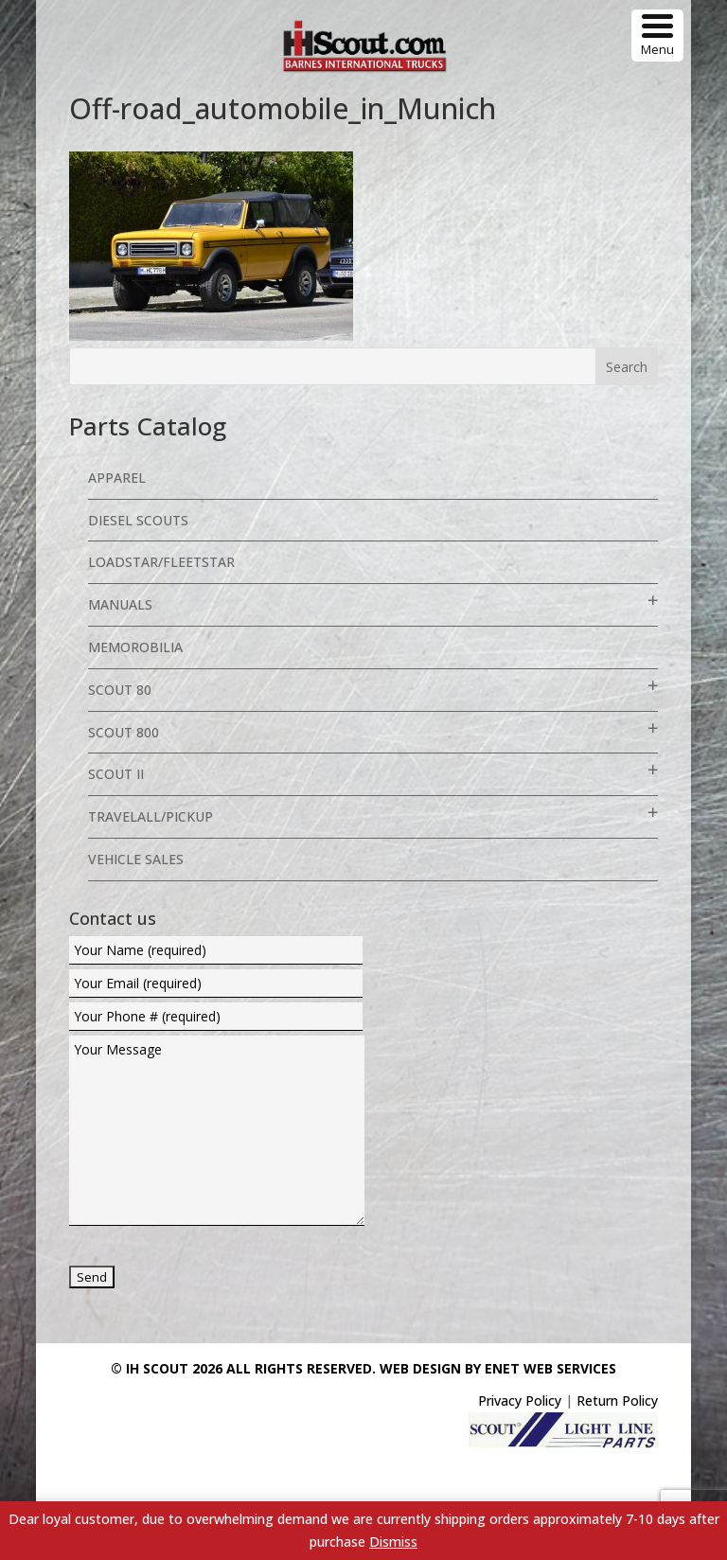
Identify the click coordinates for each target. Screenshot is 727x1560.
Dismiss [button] (393, 1542)
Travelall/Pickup (150, 816)
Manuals (120, 604)
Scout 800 (123, 732)
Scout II (116, 774)
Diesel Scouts (138, 520)
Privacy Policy (519, 1400)
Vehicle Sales (136, 859)
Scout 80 (119, 690)
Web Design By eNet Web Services (498, 1368)
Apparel (117, 478)
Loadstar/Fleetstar (161, 562)
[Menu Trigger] (657, 35)
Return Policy (617, 1400)
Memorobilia (135, 647)
